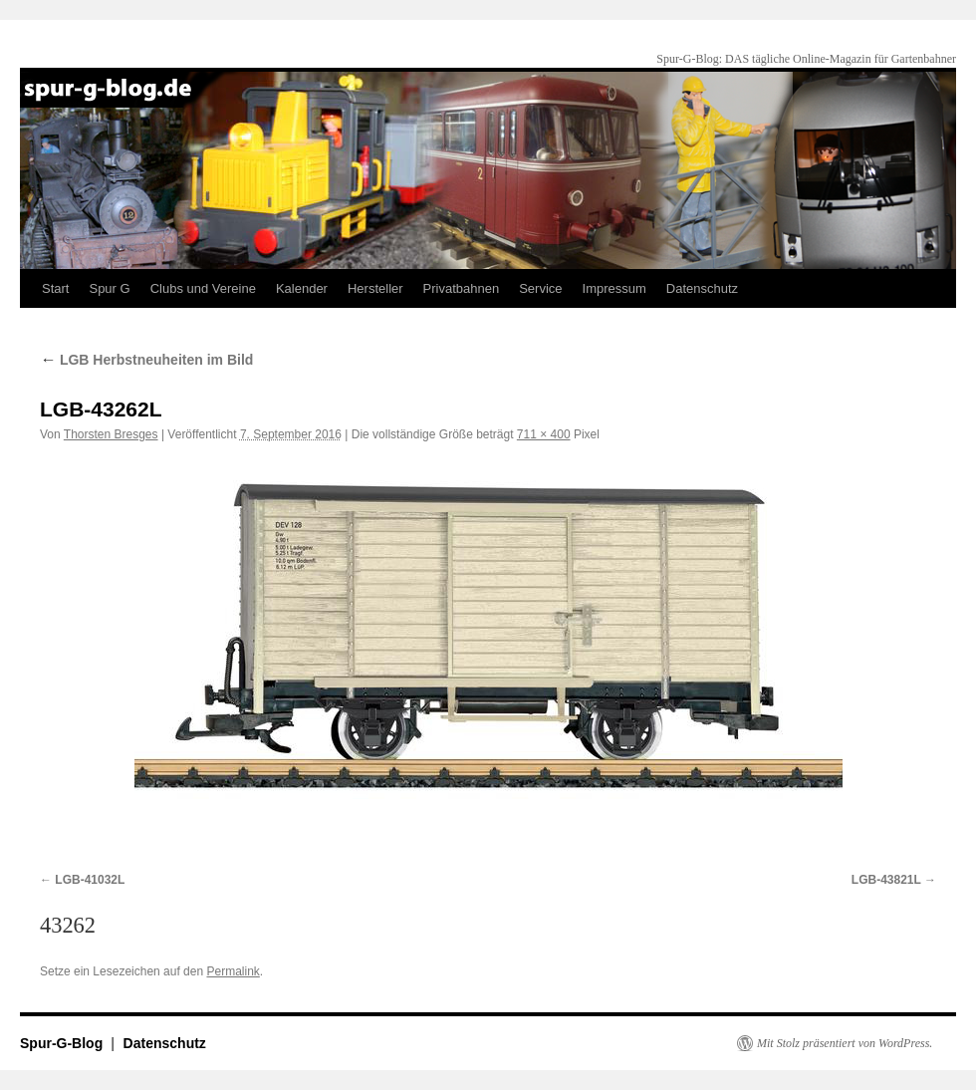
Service (540, 288)
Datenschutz (702, 288)
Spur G (109, 288)
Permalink (232, 971)
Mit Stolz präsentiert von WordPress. (844, 1043)
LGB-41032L (89, 880)
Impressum (614, 288)
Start (55, 288)
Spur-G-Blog (63, 1043)
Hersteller (375, 288)
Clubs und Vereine (203, 288)
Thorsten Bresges (111, 434)
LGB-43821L (886, 880)
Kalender (302, 288)
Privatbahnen (461, 288)
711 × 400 (544, 434)
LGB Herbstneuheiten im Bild (146, 360)
